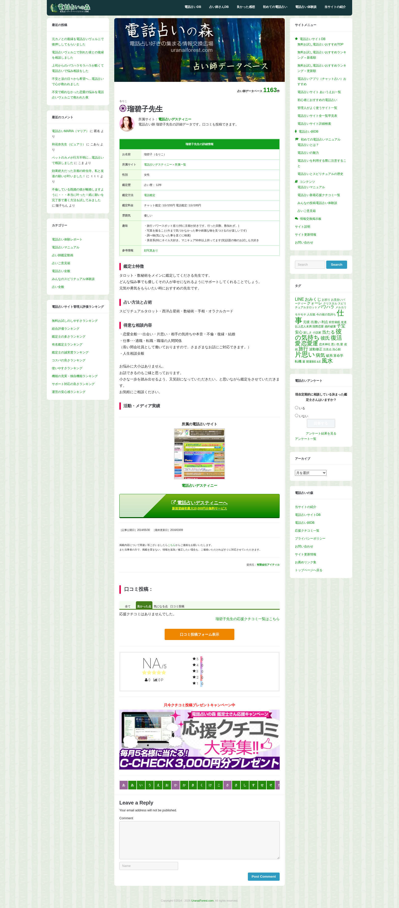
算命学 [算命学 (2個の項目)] (338, 355)
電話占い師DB (305, 523)
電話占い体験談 (306, 7)
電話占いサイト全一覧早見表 (317, 116)
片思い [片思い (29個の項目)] (305, 354)
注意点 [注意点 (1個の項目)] (327, 349)
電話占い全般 (61, 271)
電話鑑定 (149, 195)
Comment (126, 818)
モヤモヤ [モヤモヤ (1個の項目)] (300, 314)
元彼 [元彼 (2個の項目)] (306, 322)
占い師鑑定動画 (62, 255)
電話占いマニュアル (65, 247)
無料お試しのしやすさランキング (75, 321)
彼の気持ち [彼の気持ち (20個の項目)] (318, 334)
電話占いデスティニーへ (199, 505)
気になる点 (161, 606)
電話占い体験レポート (67, 239)
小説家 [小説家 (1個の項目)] (317, 332)
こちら (171, 545)
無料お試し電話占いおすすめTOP (320, 44)
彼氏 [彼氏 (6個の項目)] (325, 338)
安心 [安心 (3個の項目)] (299, 332)
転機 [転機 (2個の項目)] (298, 361)
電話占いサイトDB (308, 515)
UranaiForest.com (202, 900)
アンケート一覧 (305, 439)
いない (303, 416)
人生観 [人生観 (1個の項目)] (311, 314)
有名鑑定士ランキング (67, 344)
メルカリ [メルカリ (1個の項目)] (341, 307)
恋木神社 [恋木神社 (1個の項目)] (324, 344)
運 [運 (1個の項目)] (303, 361)
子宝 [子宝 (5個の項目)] (341, 326)
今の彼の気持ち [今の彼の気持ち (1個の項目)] (326, 314)
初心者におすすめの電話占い (317, 100)
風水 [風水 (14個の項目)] (327, 360)
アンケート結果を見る (321, 433)
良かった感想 (246, 7)
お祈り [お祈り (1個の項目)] (326, 299)
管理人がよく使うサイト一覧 (317, 108)
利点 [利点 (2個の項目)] (324, 322)
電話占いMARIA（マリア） (70, 131)
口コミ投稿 (177, 606)
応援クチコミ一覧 (307, 530)
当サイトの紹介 (335, 7)
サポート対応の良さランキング (73, 384)
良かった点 (144, 606)
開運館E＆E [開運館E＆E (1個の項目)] (313, 361)
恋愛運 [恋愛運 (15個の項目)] (309, 343)
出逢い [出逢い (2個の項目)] (316, 322)
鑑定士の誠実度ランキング (70, 352)
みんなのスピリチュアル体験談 (73, 279)
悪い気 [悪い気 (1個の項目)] (335, 344)
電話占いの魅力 (308, 153)
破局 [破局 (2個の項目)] (329, 355)
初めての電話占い (275, 7)
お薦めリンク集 (305, 562)
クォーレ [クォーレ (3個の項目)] (314, 303)
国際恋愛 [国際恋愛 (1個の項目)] (318, 326)
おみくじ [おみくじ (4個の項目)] (313, 299)
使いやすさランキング (67, 368)
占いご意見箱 (61, 263)
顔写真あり (151, 250)
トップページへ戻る (308, 570)
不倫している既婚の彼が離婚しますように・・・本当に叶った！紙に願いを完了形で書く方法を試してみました (78, 195)
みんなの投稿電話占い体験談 (317, 203)
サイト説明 (302, 226)
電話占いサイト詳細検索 (314, 123)
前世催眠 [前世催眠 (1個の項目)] (334, 322)
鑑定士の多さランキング (69, 336)
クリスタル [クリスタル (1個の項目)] (330, 303)
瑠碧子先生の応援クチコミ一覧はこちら (248, 619)
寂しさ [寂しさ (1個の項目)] (307, 332)
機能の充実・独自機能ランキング (75, 376)
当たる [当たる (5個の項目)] (328, 332)
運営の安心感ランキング (69, 392)
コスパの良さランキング (69, 360)
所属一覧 (180, 164)
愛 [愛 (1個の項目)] (341, 344)
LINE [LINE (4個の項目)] (299, 299)
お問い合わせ (304, 242)
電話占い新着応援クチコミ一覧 (318, 195)
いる (302, 408)
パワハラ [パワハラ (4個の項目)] (326, 307)
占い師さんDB (219, 7)
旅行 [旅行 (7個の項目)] (303, 348)
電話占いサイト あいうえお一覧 (319, 92)
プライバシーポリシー (310, 538)
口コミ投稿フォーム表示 (199, 634)
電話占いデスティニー (158, 164)
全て (128, 606)
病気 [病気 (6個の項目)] (320, 355)
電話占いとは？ (308, 145)
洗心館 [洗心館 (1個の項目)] (336, 349)
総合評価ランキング (65, 328)
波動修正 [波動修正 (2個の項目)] (315, 349)
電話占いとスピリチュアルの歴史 (320, 174)
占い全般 (58, 287)
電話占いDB (192, 7)
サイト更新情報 (305, 234)
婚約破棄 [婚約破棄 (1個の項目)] (330, 326)
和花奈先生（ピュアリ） (69, 144)
